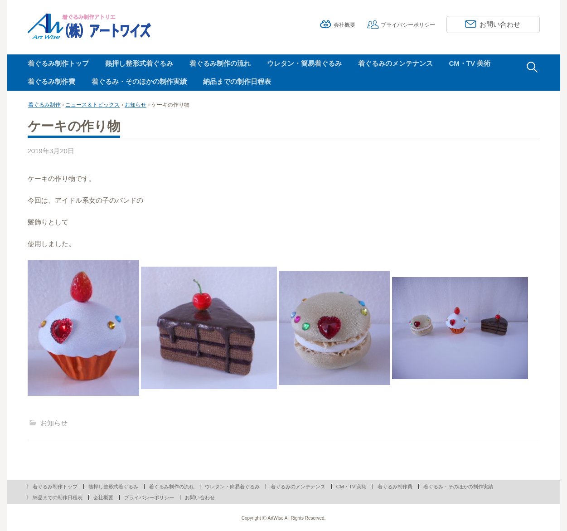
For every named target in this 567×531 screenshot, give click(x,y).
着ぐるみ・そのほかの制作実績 (139, 81)
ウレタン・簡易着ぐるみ (304, 63)
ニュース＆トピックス (92, 105)
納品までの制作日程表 (237, 81)
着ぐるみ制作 (44, 105)
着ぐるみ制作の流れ (220, 63)
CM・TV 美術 (470, 63)
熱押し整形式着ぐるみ (139, 63)
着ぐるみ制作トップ (58, 63)
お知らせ (135, 105)
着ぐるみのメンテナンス (395, 63)
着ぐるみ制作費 (51, 81)
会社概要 (344, 25)
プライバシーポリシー (408, 25)
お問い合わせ (500, 24)
